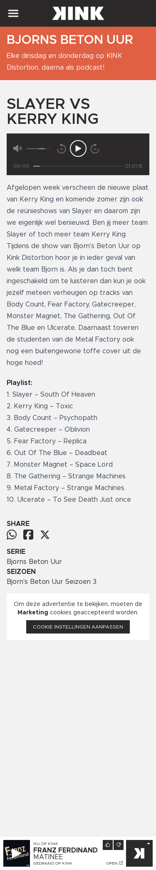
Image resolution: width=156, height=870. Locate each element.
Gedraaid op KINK (52, 863)
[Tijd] (78, 166)
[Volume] (38, 148)
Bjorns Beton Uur (34, 561)
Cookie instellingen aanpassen (78, 626)
